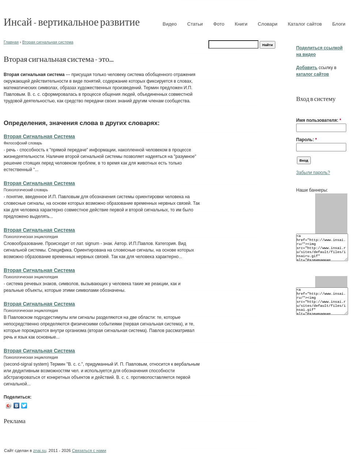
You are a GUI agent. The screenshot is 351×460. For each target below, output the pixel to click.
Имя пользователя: (318, 120)
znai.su (39, 450)
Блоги (339, 24)
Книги (241, 24)
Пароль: (306, 139)
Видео (170, 24)
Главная (11, 42)
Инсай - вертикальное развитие (72, 21)
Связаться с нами (89, 450)
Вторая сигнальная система (47, 42)
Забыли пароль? (313, 172)
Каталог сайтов (305, 24)
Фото (218, 24)
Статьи (195, 24)
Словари (268, 24)
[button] (299, 109)
